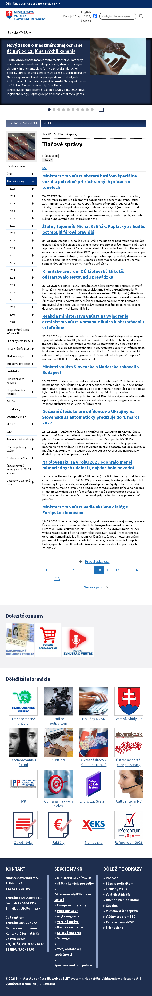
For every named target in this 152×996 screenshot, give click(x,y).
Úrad (9, 174)
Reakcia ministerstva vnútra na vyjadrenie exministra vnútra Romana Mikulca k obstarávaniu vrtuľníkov (93, 321)
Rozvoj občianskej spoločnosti (67, 951)
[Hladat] (141, 16)
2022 (12, 218)
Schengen (64, 938)
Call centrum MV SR (120, 922)
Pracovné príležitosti (19, 348)
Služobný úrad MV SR (19, 341)
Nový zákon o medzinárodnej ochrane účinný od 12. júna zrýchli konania (44, 48)
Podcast (112, 878)
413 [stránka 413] (57, 578)
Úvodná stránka (16, 166)
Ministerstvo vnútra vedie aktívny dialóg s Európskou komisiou (85, 509)
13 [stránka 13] (126, 570)
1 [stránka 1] (46, 570)
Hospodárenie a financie (16, 392)
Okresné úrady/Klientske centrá (72, 897)
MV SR (47, 123)
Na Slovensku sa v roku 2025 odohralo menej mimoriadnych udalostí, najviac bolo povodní (88, 465)
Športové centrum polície (73, 965)
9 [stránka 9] (90, 570)
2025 (12, 196)
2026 (12, 188)
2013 (12, 285)
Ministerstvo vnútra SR (74, 878)
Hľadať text (49, 156)
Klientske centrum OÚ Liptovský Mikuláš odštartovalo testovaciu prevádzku (83, 274)
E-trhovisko (114, 928)
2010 (12, 307)
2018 (12, 248)
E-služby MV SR (116, 889)
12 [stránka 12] (117, 570)
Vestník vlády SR (16, 416)
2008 (12, 322)
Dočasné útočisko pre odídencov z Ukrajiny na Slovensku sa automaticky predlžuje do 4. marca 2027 (91, 417)
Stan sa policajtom (119, 883)
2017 (12, 255)
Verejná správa (68, 922)
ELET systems (73, 978)
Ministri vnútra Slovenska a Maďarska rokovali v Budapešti (91, 369)
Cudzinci (112, 905)
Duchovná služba (17, 458)
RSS (44, 168)
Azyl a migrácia (68, 916)
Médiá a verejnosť (17, 356)
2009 (12, 314)
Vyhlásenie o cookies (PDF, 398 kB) (30, 984)
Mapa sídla (92, 978)
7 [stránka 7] (73, 570)
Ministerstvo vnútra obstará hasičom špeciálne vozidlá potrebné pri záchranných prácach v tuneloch (89, 181)
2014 (12, 277)
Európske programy (71, 905)
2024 (12, 203)
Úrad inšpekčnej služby (16, 448)
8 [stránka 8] (81, 570)
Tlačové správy (15, 181)
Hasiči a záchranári (70, 927)
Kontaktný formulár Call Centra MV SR (23, 936)
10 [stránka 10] (99, 570)
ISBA (9, 432)
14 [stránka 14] (135, 570)
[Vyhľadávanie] (117, 16)
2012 (12, 292)
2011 (12, 300)
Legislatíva (13, 371)
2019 (12, 240)
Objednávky (14, 409)
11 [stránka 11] (108, 570)
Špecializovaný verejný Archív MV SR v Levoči (19, 469)
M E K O (11, 424)
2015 (12, 270)
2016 (12, 262)
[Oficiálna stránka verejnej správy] (46, 3)
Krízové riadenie (69, 933)
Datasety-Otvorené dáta (18, 482)
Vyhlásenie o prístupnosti (120, 978)
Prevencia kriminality (19, 439)
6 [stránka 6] (64, 570)
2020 (12, 233)
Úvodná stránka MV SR (23, 123)
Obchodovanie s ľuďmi (122, 900)
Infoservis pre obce (18, 364)
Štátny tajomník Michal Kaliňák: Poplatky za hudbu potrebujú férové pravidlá (94, 229)
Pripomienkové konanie (15, 380)
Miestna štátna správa (122, 911)
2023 (12, 211)
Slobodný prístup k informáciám (18, 331)
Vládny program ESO (121, 916)
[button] (20, 31)
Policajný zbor (67, 911)
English (86, 12)
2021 (12, 225)
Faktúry (11, 401)
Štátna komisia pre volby (75, 883)
